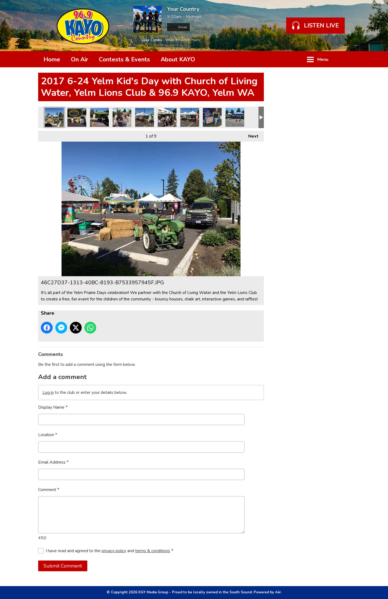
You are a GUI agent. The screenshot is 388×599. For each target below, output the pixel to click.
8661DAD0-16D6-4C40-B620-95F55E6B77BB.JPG (167, 117)
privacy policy (114, 551)
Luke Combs (151, 40)
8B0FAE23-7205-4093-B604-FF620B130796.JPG (122, 117)
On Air (79, 59)
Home (52, 59)
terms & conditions (152, 551)
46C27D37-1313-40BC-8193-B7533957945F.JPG (54, 117)
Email (178, 27)
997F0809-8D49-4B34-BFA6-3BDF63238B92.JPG (144, 117)
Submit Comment (63, 566)
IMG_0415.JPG (234, 117)
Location (47, 435)
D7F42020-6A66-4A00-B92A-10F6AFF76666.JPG (189, 117)
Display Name (53, 407)
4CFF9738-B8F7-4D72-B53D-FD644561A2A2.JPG (99, 117)
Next (250, 135)
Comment (48, 490)
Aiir (278, 592)
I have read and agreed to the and (109, 551)
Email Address (53, 462)
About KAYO (178, 59)
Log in (48, 392)
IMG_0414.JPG (212, 117)
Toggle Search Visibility (342, 59)
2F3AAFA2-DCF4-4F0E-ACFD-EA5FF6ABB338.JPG (76, 117)
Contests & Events (124, 59)
